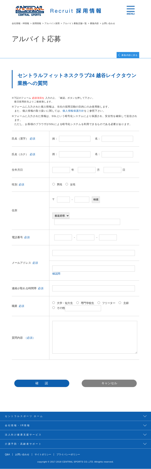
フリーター (106, 303)
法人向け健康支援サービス (23, 434)
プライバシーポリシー (68, 454)
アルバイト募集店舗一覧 (75, 23)
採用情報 (36, 23)
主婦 (123, 303)
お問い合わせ (22, 454)
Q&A (7, 454)
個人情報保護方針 (73, 110)
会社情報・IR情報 (20, 23)
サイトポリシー (43, 454)
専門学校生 (85, 303)
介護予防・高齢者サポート (23, 444)
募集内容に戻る (128, 55)
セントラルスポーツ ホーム (24, 416)
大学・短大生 (62, 303)
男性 (57, 184)
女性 (70, 184)
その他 (76, 308)
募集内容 (94, 23)
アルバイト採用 (52, 23)
